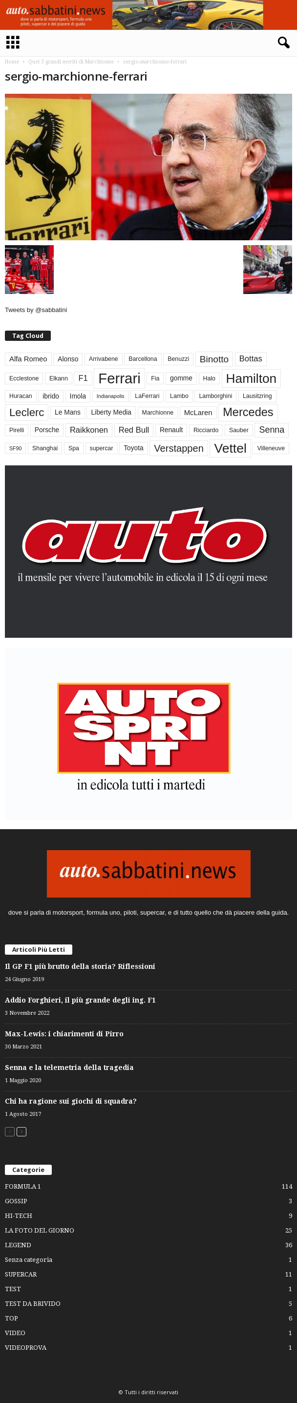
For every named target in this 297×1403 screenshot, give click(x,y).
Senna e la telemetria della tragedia (69, 1067)
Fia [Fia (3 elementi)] (155, 378)
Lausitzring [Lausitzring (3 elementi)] (257, 396)
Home (12, 61)
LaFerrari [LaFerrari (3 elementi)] (147, 396)
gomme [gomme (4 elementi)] (181, 378)
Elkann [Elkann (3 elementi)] (58, 378)
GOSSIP (16, 1201)
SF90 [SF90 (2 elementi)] (15, 448)
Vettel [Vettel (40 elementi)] (230, 448)
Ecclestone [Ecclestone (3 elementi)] (24, 378)
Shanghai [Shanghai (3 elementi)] (45, 448)
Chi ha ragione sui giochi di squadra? (71, 1101)
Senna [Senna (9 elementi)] (271, 430)
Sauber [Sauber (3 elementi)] (239, 430)
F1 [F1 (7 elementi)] (82, 378)
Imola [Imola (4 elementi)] (78, 396)
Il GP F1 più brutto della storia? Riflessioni (80, 966)
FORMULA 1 (23, 1186)
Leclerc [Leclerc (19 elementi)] (26, 412)
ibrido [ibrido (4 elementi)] (50, 396)
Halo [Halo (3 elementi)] (209, 378)
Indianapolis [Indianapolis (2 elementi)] (111, 396)
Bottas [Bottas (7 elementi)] (250, 358)
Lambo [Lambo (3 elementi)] (179, 396)
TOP (11, 1318)
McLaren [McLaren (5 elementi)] (198, 413)
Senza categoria (28, 1259)
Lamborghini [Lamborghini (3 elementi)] (215, 396)
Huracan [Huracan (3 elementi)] (20, 396)
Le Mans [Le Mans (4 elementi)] (68, 412)
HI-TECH (18, 1215)
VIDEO (15, 1333)
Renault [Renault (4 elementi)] (171, 430)
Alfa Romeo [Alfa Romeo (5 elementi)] (28, 359)
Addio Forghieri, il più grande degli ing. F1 (80, 1000)
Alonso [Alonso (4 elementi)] (68, 359)
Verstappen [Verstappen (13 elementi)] (179, 448)
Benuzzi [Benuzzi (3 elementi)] (178, 359)
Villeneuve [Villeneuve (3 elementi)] (271, 448)
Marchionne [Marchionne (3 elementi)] (158, 412)
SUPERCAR (21, 1274)
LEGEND (18, 1245)
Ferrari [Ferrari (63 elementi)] (119, 378)
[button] (282, 43)
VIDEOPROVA (25, 1347)
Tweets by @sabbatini (36, 310)
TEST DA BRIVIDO (33, 1303)
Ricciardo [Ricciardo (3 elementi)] (205, 430)
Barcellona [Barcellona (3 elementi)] (142, 359)
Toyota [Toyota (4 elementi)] (134, 448)
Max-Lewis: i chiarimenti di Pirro (64, 1034)
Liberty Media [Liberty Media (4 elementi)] (111, 412)
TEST (13, 1289)
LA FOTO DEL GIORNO (39, 1230)
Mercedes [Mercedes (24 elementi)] (248, 412)
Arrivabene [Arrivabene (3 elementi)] (103, 359)
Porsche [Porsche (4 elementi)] (47, 430)
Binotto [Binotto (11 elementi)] (214, 359)
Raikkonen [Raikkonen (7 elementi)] (89, 430)
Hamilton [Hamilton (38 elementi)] (251, 378)
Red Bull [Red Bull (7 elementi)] (134, 430)
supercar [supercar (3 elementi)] (101, 448)
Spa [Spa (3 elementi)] (73, 448)
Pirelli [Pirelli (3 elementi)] (16, 430)
